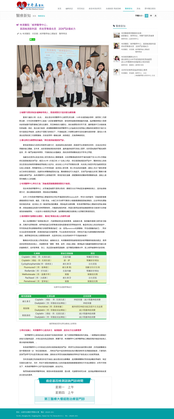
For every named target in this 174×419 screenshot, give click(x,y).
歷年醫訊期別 (150, 8)
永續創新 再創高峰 (113, 8)
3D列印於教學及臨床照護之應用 (134, 70)
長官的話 (80, 8)
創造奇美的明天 (95, 8)
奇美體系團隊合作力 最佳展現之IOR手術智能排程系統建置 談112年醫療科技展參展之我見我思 (136, 59)
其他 (138, 8)
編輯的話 (69, 8)
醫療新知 (128, 8)
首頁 (59, 8)
